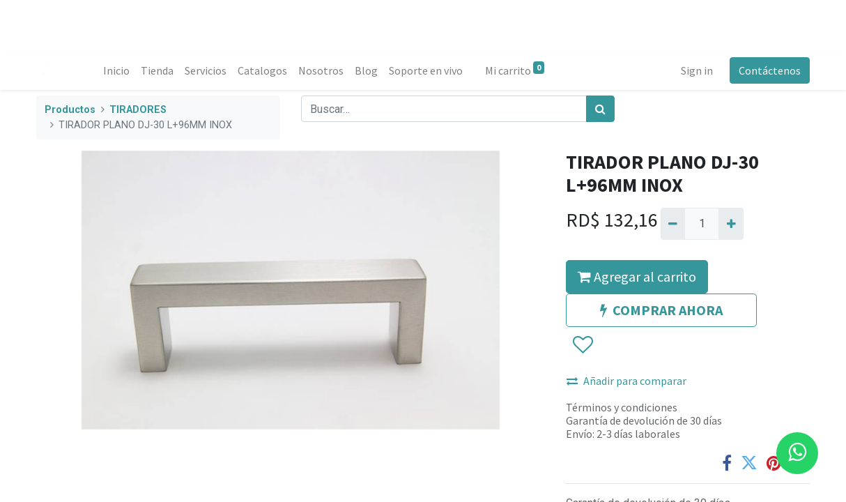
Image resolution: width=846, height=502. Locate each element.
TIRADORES (138, 110)
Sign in (697, 70)
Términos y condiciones (621, 407)
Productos (70, 110)
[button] (582, 345)
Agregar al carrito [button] (637, 276)
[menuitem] (116, 70)
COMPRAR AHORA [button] (661, 310)
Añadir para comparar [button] (626, 381)
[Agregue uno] (730, 224)
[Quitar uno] (673, 224)
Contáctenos (770, 70)
